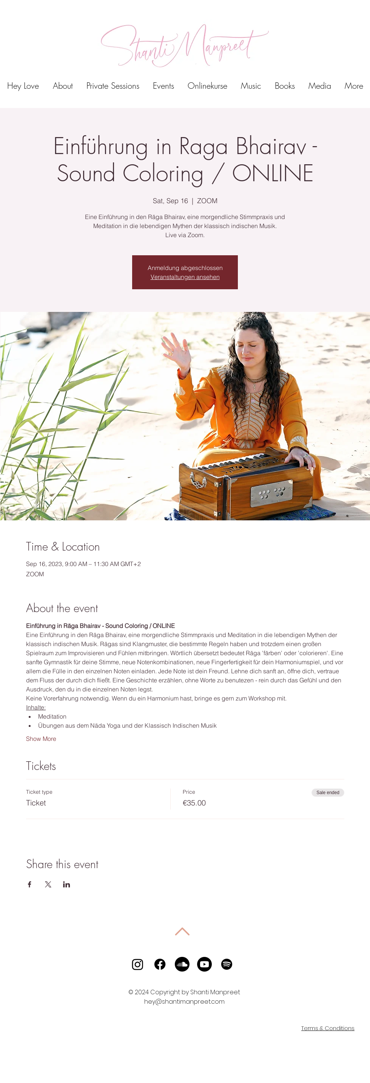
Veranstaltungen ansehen (185, 277)
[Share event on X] (48, 884)
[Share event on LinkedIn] (66, 884)
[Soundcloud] (182, 964)
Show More (41, 738)
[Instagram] (137, 964)
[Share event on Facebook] (29, 884)
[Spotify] (226, 964)
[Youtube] (204, 964)
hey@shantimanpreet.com (184, 1001)
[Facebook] (160, 964)
